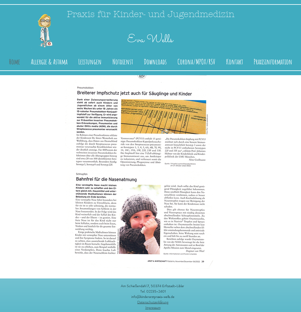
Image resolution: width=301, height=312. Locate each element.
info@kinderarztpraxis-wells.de (152, 296)
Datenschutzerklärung (152, 302)
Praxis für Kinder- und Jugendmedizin (150, 14)
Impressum (153, 307)
